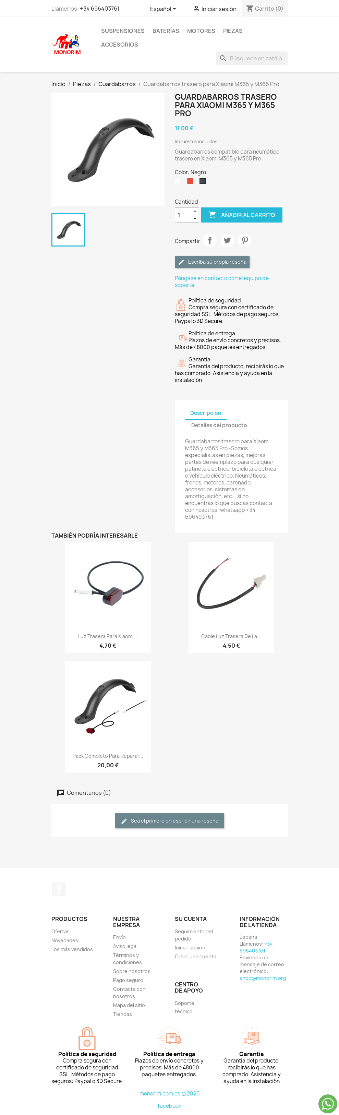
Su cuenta (191, 919)
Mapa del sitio (129, 1005)
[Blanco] (179, 183)
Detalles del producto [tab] (219, 425)
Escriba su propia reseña (212, 262)
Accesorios (119, 44)
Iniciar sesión (190, 947)
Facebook (59, 889)
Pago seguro (128, 980)
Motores (201, 31)
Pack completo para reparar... (108, 756)
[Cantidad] (183, 215)
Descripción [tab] (205, 413)
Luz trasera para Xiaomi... (107, 636)
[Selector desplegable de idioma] (164, 9)
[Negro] (203, 183)
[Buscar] (252, 58)
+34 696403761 (100, 8)
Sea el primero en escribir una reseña (169, 821)
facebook (169, 1106)
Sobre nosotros (131, 971)
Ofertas (60, 931)
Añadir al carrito (241, 215)
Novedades (64, 940)
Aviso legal (125, 946)
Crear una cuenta (195, 956)
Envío (119, 937)
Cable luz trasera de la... (231, 636)
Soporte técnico (184, 1007)
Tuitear (227, 240)
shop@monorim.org (263, 978)
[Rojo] (191, 183)
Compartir (210, 240)
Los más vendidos (72, 949)
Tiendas (122, 1014)
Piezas (233, 31)
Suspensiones (123, 31)
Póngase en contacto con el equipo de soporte (222, 282)
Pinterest (245, 240)
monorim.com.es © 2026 (170, 1093)
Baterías (166, 31)
